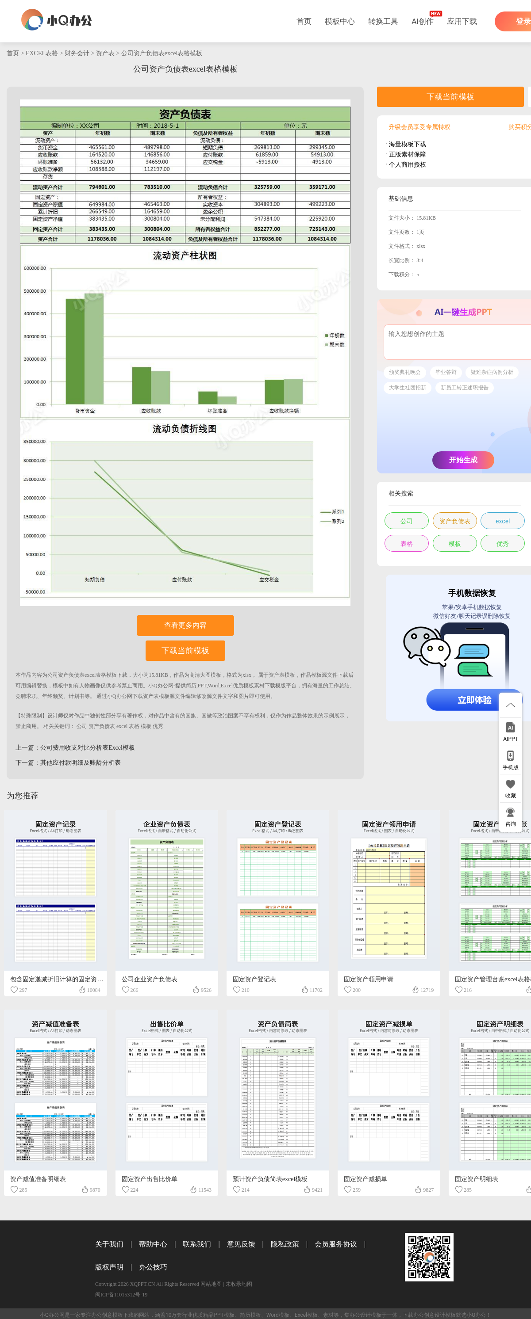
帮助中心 (153, 1244)
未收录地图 (239, 1284)
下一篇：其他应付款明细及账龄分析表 (68, 762)
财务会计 (77, 53)
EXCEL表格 (42, 53)
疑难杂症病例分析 (492, 372)
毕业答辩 (446, 372)
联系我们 (197, 1244)
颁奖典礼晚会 (405, 372)
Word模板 (277, 1315)
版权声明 (109, 1267)
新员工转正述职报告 (465, 388)
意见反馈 (241, 1244)
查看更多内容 (185, 625)
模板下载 (123, 1315)
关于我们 (109, 1244)
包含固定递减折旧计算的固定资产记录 (62, 979)
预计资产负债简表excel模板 (270, 1179)
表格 (134, 726)
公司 (82, 726)
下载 (122, 675)
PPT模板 (224, 1315)
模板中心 (340, 21)
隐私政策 (285, 1244)
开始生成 (463, 460)
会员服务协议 (336, 1244)
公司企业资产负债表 (149, 979)
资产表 (105, 53)
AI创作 (423, 21)
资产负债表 (101, 726)
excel (121, 726)
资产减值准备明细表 (38, 1179)
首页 (304, 21)
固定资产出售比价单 (149, 1179)
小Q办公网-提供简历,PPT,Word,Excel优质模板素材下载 (211, 685)
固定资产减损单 (365, 1179)
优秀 (158, 726)
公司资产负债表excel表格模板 (162, 53)
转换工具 (383, 21)
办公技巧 (153, 1267)
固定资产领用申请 (368, 979)
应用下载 (462, 21)
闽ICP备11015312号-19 (121, 1295)
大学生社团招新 (407, 388)
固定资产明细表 (476, 1179)
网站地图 (211, 1284)
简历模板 (250, 1315)
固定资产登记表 (254, 979)
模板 (146, 726)
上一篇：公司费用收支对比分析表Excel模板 (75, 747)
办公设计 (360, 1315)
